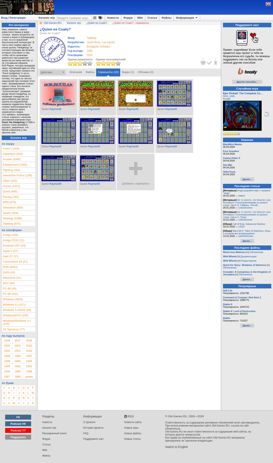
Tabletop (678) (12, 223)
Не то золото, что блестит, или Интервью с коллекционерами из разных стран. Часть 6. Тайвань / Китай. (246, 202)
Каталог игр (47, 17)
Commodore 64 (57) (15, 261)
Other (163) (10, 180)
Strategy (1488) (12, 218)
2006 (29, 340)
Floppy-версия (248, 260)
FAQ (85, 433)
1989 (17, 371)
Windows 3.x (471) (14, 304)
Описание (75, 72)
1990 (7, 371)
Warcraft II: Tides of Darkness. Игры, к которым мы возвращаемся (247, 232)
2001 (17, 350)
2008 (7, 340)
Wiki (140, 17)
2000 (29, 350)
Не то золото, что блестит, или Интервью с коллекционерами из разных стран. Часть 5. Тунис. (246, 214)
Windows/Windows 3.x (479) (17, 322)
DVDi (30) (9, 272)
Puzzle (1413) (11, 186)
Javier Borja (93, 42)
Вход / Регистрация (13, 17)
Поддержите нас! (93, 438)
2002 (7, 350)
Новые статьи (132, 438)
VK (18, 417)
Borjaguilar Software (98, 46)
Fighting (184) (11, 170)
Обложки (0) (145, 72)
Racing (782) (11, 196)
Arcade (227, 98)
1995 (17, 361)
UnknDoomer (245, 207)
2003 (29, 345)
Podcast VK (18, 423)
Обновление (256, 252)
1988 (29, 371)
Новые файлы (132, 433)
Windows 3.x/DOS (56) (17, 310)
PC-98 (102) (10, 293)
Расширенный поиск (54, 433)
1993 (7, 366)
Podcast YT (18, 430)
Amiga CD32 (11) (13, 240)
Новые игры (131, 427)
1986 (17, 376)
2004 (17, 345)
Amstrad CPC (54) (14, 245)
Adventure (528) (13, 153)
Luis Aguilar (108, 42)
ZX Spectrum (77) (14, 329)
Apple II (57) (10, 251)
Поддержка (18, 437)
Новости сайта (133, 422)
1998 (17, 356)
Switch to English (176, 447)
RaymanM (55, 109)
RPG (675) (9, 202)
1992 (17, 366)
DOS (225, 96)
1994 (90, 50)
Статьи (152, 17)
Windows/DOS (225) (15, 315)
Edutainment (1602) (15, 164)
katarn (241, 195)
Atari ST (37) (10, 256)
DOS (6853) (10, 267)
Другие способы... (247, 82)
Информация (187, 18)
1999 (7, 356)
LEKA (241, 226)
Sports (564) (10, 213)
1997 (29, 356)
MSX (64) (9, 283)
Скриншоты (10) (108, 72)
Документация (248, 256)
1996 (7, 361)
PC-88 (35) (10, 288)
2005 (7, 345)
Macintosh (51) (12, 277)
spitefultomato (245, 236)
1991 (29, 366)
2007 (17, 340)
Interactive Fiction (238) (17, 175)
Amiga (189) (10, 234)
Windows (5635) (13, 299)
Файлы (166, 17)
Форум (128, 17)
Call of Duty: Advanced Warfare (248, 224)
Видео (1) (128, 72)
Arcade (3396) (11, 159)
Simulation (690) (13, 207)
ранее (29, 376)
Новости (113, 17)
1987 (7, 376)
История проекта (93, 427)
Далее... (247, 179)
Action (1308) (11, 148)
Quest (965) (10, 191)
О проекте (89, 422)
